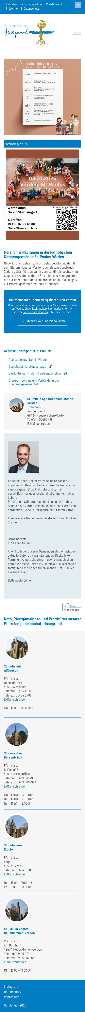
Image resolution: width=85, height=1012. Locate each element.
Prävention (12, 8)
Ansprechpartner (31, 4)
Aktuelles (11, 4)
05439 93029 (24, 778)
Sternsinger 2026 (16, 144)
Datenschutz (31, 8)
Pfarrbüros (52, 4)
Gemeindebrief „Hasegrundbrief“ (30, 366)
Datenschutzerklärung (35, 312)
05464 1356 (23, 691)
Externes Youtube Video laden (45, 321)
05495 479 (46, 419)
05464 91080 (24, 870)
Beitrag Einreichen (20, 580)
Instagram (11, 986)
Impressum (11, 997)
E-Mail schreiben (38, 423)
